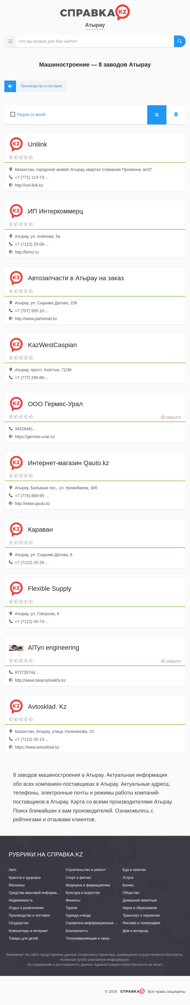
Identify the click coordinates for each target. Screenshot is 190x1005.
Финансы (73, 900)
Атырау (95, 25)
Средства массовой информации (36, 893)
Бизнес (128, 885)
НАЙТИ (180, 41)
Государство (19, 923)
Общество (130, 893)
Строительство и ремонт (86, 870)
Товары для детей (23, 938)
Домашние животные (139, 900)
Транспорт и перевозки (141, 915)
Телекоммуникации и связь (88, 938)
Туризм (71, 908)
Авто (12, 870)
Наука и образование (139, 908)
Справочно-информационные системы (97, 923)
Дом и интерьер (135, 931)
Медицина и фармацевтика (88, 885)
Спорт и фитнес (79, 878)
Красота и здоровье (25, 878)
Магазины (17, 885)
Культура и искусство (83, 893)
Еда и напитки (133, 870)
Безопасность (77, 931)
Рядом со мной (31, 114)
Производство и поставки (29, 915)
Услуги (127, 878)
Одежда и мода (78, 915)
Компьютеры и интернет (28, 931)
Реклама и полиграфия (141, 923)
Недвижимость (21, 900)
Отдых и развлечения (26, 908)
